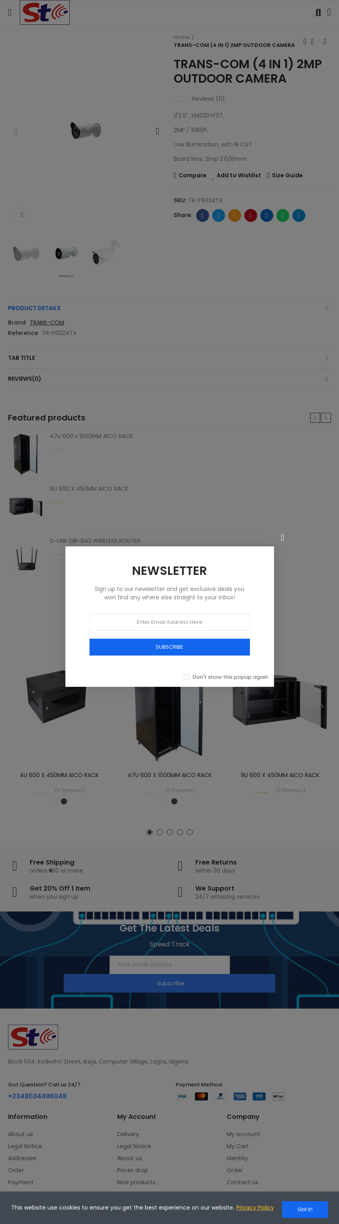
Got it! (305, 1209)
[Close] (283, 533)
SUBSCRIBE (169, 642)
